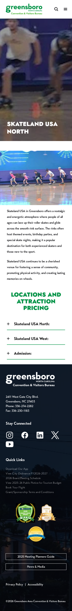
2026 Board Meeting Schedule (23, 478)
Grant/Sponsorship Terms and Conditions (30, 492)
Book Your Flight (15, 487)
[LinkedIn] (40, 436)
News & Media (36, 566)
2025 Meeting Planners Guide (36, 556)
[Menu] (65, 9)
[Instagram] (9, 436)
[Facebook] (25, 436)
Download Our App (17, 469)
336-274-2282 (24, 406)
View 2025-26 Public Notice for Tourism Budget (33, 482)
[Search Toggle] (56, 9)
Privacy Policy (14, 584)
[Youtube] (9, 445)
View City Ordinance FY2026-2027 (26, 473)
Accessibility (35, 584)
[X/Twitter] (55, 436)
